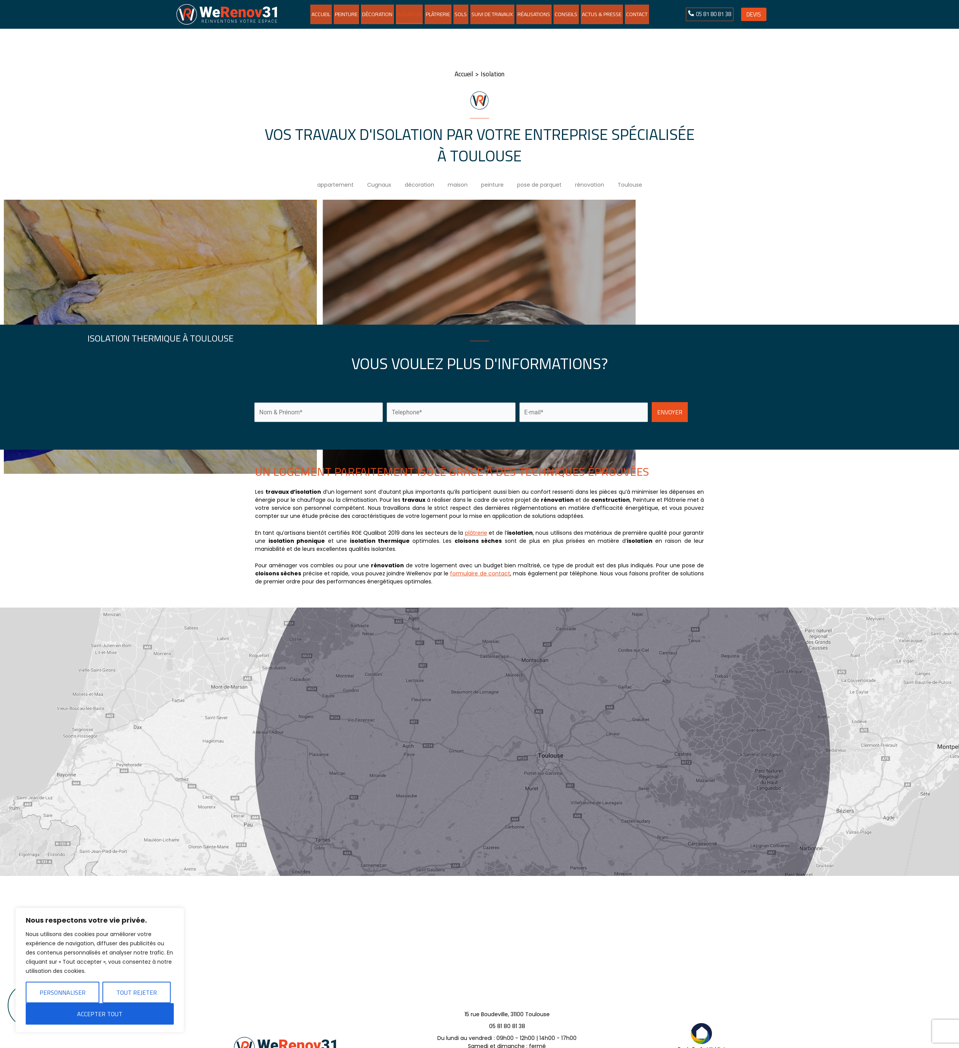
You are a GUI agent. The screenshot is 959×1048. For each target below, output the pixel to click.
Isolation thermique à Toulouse (160, 338)
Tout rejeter (136, 992)
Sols (461, 14)
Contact (637, 14)
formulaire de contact (480, 573)
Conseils (566, 14)
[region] (99, 970)
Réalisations (533, 14)
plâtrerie (476, 533)
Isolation (409, 14)
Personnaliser (63, 992)
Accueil (320, 14)
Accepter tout (99, 1014)
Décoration (377, 14)
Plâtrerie (438, 14)
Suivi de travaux (492, 14)
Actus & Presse (601, 14)
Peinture (346, 14)
